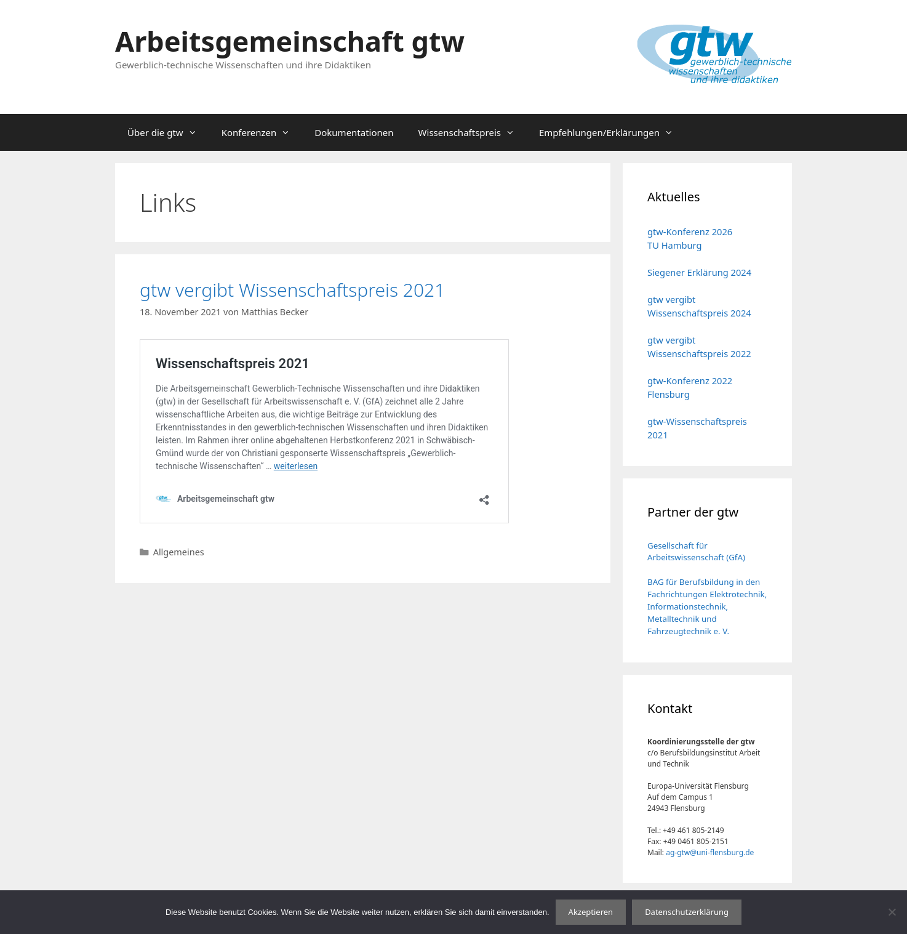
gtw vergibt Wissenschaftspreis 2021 (292, 289)
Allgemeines (178, 552)
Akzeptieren (591, 911)
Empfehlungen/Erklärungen (612, 132)
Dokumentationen (353, 132)
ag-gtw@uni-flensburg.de (710, 852)
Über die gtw (168, 132)
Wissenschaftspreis (472, 132)
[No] (891, 912)
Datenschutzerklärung (687, 911)
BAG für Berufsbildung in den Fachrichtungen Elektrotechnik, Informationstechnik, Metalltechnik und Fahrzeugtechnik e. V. (707, 606)
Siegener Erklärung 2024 (699, 272)
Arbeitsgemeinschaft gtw (290, 41)
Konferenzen (262, 132)
